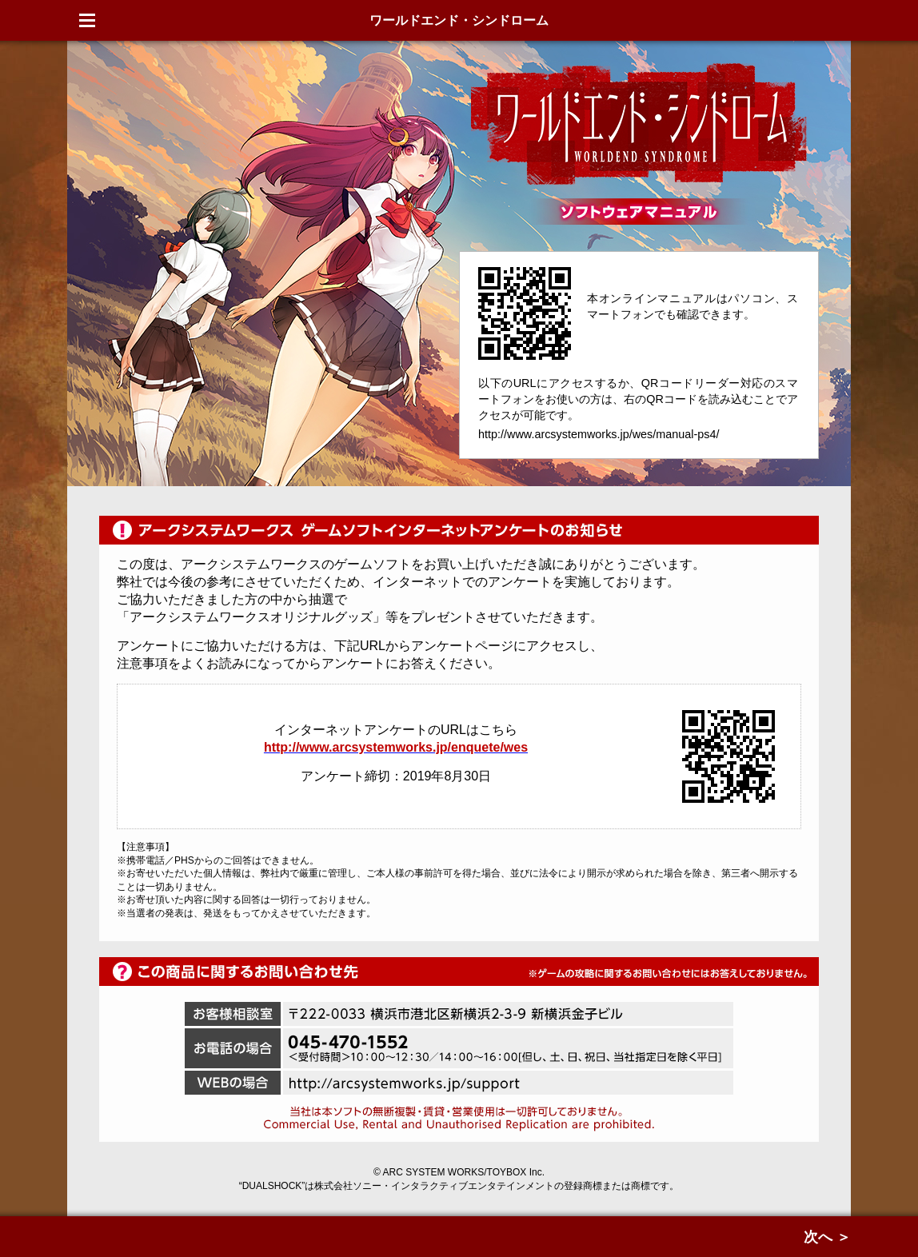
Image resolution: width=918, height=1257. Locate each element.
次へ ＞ (827, 1237)
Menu (87, 20)
